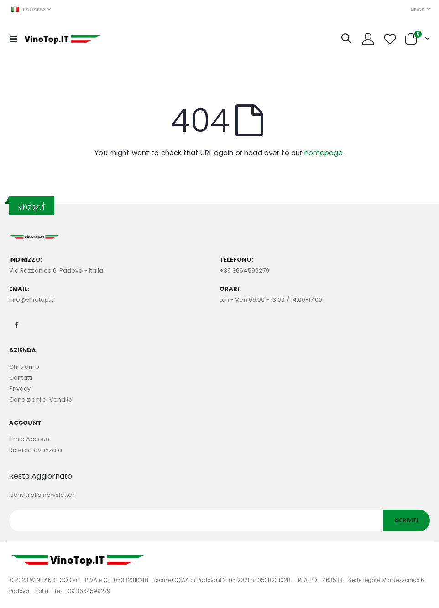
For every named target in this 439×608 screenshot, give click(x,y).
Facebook (17, 325)
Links (417, 9)
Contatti (21, 377)
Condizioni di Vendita (41, 399)
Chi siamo (24, 366)
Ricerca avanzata (35, 450)
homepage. (324, 152)
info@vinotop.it (31, 299)
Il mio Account (30, 439)
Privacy (20, 388)
